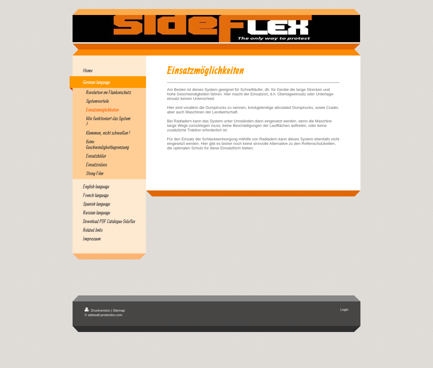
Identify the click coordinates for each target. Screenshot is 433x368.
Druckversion (98, 310)
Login (344, 309)
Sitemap (119, 310)
